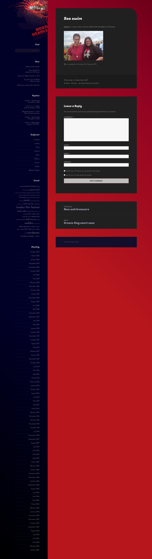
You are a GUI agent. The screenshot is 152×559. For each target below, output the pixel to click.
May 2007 (36, 454)
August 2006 (35, 489)
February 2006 (34, 508)
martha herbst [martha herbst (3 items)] (30, 211)
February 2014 (34, 420)
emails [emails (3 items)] (20, 195)
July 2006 (36, 492)
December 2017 (34, 336)
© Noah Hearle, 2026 (71, 242)
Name (67, 145)
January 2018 (35, 332)
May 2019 (36, 324)
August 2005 (35, 531)
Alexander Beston (28, 111)
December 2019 (34, 313)
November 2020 (33, 298)
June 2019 (36, 321)
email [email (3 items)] (37, 193)
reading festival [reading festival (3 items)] (26, 216)
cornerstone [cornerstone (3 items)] (25, 190)
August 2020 (35, 302)
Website (67, 162)
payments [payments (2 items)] (37, 211)
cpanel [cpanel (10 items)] (32, 190)
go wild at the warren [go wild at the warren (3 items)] (33, 197)
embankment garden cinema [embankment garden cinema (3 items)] (31, 195)
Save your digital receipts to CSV (28, 76)
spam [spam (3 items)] (37, 219)
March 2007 (35, 462)
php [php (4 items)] (38, 214)
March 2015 (35, 409)
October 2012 (34, 428)
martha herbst (85, 83)
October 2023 (34, 271)
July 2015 (36, 397)
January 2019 (35, 328)
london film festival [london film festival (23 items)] (27, 207)
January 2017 (35, 355)
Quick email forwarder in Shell (33, 101)
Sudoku (37, 166)
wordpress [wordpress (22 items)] (33, 232)
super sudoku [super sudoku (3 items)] (20, 229)
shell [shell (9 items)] (27, 219)
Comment (69, 117)
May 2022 (36, 279)
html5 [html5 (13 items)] (27, 200)
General (36, 151)
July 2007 (36, 447)
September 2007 (33, 439)
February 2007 (34, 466)
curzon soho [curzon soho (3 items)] (18, 193)
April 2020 (36, 309)
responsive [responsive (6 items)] (35, 216)
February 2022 (34, 282)
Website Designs (34, 170)
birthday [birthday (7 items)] (32, 186)
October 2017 (34, 340)
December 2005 (34, 515)
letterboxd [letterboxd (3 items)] (36, 204)
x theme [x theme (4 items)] (37, 236)
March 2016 (35, 378)
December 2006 (34, 473)
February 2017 (34, 351)
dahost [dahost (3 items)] (25, 193)
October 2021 (34, 290)
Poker (37, 155)
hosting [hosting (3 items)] (21, 200)
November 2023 (34, 267)
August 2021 (35, 294)
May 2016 (36, 370)
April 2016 (36, 374)
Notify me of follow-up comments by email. (83, 171)
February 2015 (34, 412)
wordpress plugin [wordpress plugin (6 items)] (27, 236)
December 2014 (34, 416)
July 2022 (36, 275)
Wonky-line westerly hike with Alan (28, 85)
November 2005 (33, 519)
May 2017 (36, 347)
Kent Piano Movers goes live (31, 112)
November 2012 (34, 424)
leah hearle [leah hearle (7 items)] (28, 204)
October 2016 (34, 363)
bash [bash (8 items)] (26, 186)
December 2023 (34, 263)
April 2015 (36, 405)
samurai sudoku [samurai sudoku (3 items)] (20, 219)
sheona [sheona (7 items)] (33, 219)
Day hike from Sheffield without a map (31, 80)
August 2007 (35, 443)
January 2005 (34, 550)
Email (67, 153)
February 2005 (34, 546)
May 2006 (36, 500)
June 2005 (36, 538)
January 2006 (34, 512)
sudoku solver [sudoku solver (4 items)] (35, 226)
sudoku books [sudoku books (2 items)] (36, 223)
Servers (37, 162)
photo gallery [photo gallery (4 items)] (32, 214)
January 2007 (35, 470)
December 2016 (34, 359)
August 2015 (35, 393)
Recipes (36, 159)
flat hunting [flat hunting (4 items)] (22, 197)
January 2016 (35, 386)
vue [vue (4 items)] (26, 233)
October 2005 (34, 523)
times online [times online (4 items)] (35, 229)
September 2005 (33, 527)
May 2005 (36, 542)
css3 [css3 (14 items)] (37, 189)
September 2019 (34, 317)
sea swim (95, 83)
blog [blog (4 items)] (38, 186)
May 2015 (36, 401)
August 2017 (35, 343)
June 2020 (36, 305)
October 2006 (34, 481)
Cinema (36, 143)
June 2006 (36, 496)
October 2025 (34, 252)
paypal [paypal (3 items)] (25, 214)
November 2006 (33, 477)
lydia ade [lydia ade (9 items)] (21, 211)
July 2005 (36, 535)
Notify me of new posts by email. (79, 175)
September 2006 (33, 485)
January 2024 (35, 259)
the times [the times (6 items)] (28, 229)
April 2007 (36, 458)
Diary (37, 147)
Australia (36, 140)
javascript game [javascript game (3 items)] (34, 200)
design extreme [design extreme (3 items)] (31, 193)
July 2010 (36, 431)
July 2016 (36, 366)
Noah (27, 100)
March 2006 (35, 504)
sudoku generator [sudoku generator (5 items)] (24, 226)
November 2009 (33, 435)
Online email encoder (32, 66)
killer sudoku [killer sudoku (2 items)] (20, 204)
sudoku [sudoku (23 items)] (29, 223)
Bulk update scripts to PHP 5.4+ (33, 123)
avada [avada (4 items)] (22, 186)
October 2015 (34, 389)
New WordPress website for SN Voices (32, 71)
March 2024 (35, 256)
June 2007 (36, 450)
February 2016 (34, 382)
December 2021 (34, 286)
